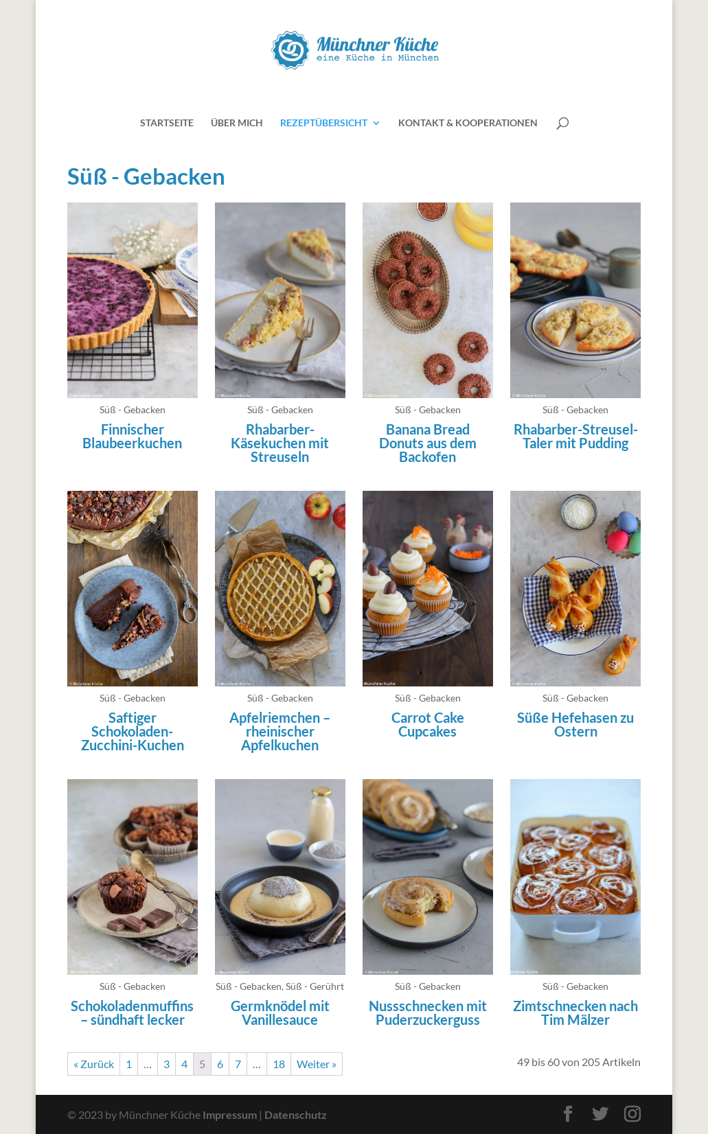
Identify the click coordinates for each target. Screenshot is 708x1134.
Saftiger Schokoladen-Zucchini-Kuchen (132, 731)
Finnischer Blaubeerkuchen (132, 436)
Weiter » (316, 1063)
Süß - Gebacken (132, 409)
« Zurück (93, 1063)
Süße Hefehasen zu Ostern (575, 724)
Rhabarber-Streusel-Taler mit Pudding (576, 436)
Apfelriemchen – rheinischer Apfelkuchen (279, 731)
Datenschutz (295, 1114)
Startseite (167, 123)
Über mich (237, 123)
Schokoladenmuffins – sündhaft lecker (132, 1012)
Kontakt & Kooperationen (468, 123)
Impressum (230, 1114)
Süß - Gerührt (315, 986)
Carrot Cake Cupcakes (427, 724)
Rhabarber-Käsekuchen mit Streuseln (280, 443)
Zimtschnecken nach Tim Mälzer (575, 1012)
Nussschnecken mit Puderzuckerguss (428, 1012)
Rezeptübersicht (323, 123)
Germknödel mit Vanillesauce (280, 1012)
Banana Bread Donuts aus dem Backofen (428, 443)
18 (279, 1063)
